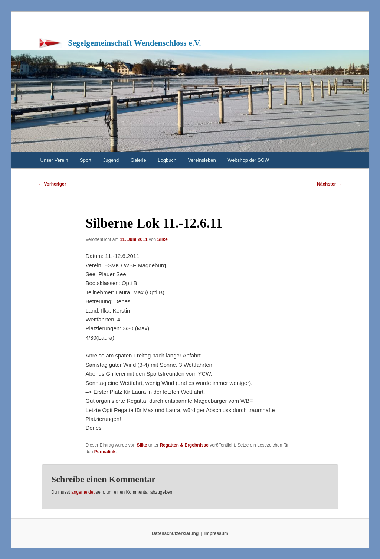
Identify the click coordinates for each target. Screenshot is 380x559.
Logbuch (167, 160)
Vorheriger (52, 184)
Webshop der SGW (248, 160)
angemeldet (83, 492)
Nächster (329, 184)
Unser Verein (54, 160)
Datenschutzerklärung (175, 533)
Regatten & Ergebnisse (184, 445)
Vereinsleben (202, 160)
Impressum (216, 533)
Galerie (138, 160)
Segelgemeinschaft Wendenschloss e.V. (134, 43)
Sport (85, 160)
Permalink (104, 451)
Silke (162, 239)
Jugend (111, 160)
